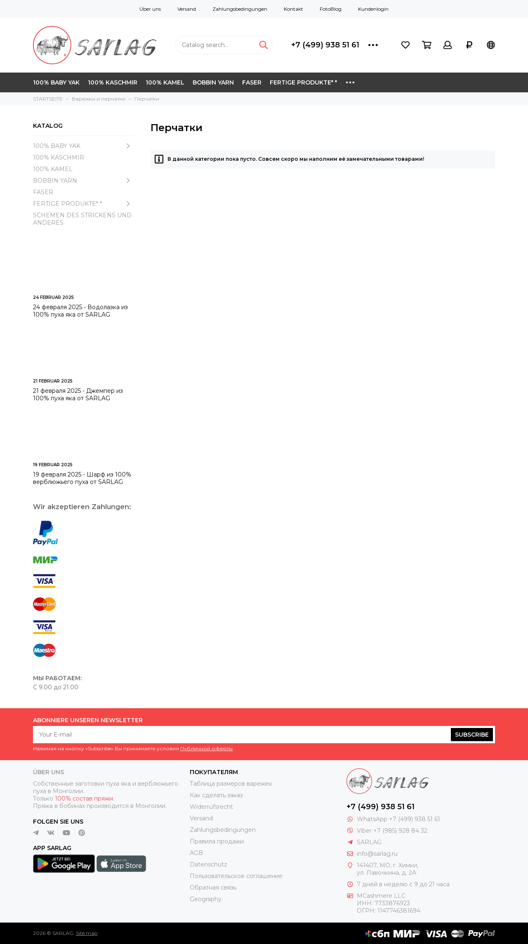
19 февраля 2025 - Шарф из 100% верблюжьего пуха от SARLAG (82, 478)
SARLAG (369, 842)
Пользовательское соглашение (236, 876)
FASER (252, 82)
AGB (196, 853)
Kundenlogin (373, 9)
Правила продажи (217, 841)
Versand (186, 9)
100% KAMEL (165, 82)
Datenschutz (208, 864)
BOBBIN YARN (213, 82)
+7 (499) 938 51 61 (325, 44)
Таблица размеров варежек (231, 783)
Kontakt (293, 9)
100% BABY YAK (56, 82)
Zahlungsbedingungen (239, 9)
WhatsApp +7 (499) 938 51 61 (398, 819)
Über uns (150, 9)
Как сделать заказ (216, 795)
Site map (86, 933)
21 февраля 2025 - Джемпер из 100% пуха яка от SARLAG (78, 394)
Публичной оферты (206, 748)
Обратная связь (213, 887)
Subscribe (472, 734)
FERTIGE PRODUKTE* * (303, 82)
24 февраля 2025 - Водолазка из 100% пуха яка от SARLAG (80, 310)
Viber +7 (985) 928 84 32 (392, 830)
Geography (206, 899)
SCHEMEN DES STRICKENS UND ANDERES (82, 218)
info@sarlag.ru (377, 853)
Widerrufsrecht (211, 806)
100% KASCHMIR (112, 82)
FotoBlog (331, 9)
